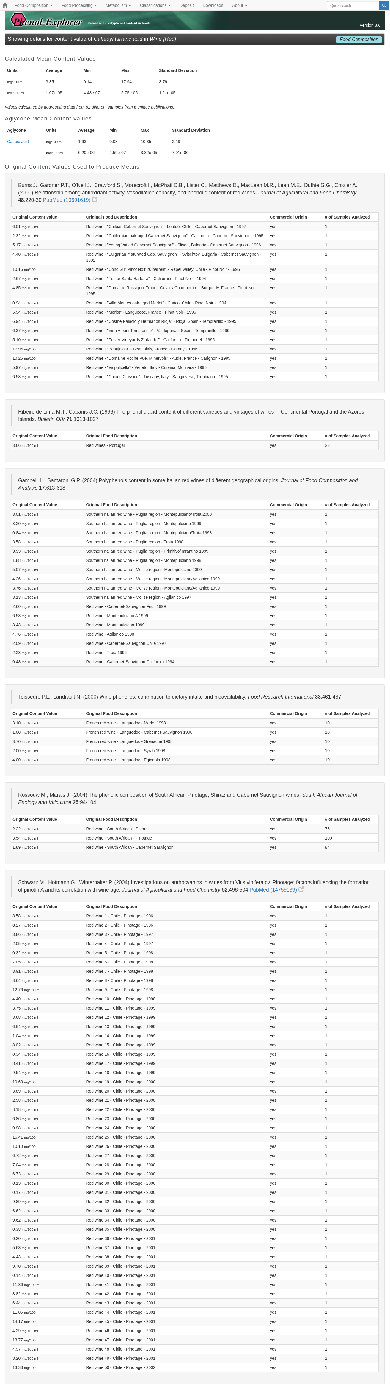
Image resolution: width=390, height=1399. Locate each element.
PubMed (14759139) (277, 890)
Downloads (213, 5)
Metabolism (118, 5)
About (239, 5)
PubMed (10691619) (70, 200)
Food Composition (34, 5)
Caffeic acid (18, 141)
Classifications (155, 5)
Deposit (187, 5)
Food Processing (79, 5)
